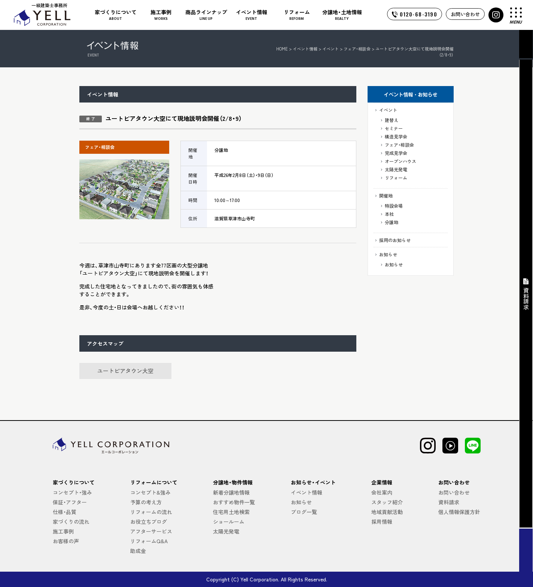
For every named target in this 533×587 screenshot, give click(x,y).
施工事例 (63, 531)
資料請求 (448, 502)
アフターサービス (151, 531)
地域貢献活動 (387, 512)
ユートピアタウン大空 (125, 370)
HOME (282, 49)
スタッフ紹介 (387, 502)
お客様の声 (66, 541)
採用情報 (381, 521)
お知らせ (388, 254)
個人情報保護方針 (459, 512)
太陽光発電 (396, 169)
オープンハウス (400, 161)
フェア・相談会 (399, 144)
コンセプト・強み (72, 492)
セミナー (394, 128)
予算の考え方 (146, 502)
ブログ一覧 (304, 512)
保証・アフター (70, 502)
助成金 (138, 550)
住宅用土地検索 (231, 512)
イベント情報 (305, 49)
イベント (388, 110)
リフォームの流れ (151, 512)
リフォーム (396, 177)
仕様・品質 (64, 512)
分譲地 (391, 222)
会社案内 (381, 492)
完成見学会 (396, 153)
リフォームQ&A (149, 541)
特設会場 (394, 205)
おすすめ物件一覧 (234, 502)
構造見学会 (396, 136)
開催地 (386, 195)
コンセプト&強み (150, 492)
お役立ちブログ (148, 521)
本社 (389, 214)
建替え (391, 120)
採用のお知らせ (395, 240)
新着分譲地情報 (231, 492)
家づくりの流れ (71, 521)
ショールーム (228, 521)
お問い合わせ (465, 14)
